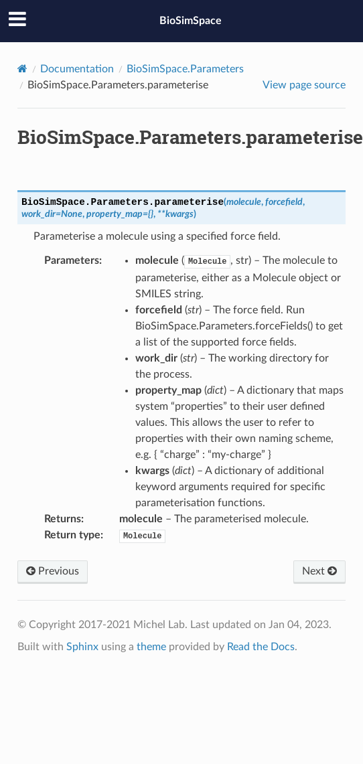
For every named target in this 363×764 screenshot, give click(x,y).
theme (151, 646)
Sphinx (82, 646)
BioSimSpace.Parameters (185, 69)
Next (319, 571)
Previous (52, 571)
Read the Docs (261, 646)
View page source (304, 85)
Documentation (77, 69)
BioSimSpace (190, 20)
